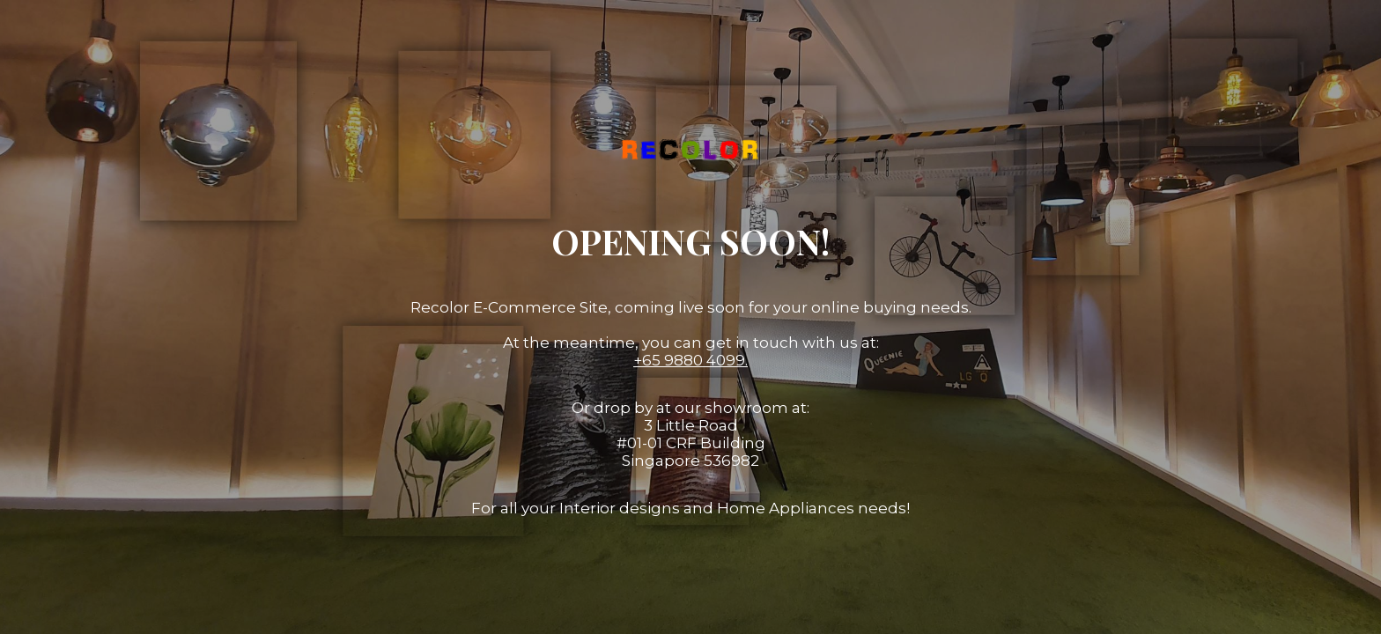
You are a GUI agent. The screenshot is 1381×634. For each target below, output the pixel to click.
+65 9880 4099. (690, 360)
